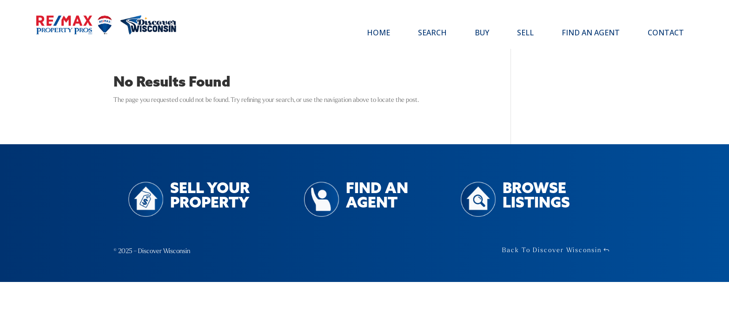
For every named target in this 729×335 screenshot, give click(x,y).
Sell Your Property (210, 196)
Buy (482, 33)
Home (378, 33)
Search (432, 33)
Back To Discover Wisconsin (552, 250)
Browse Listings (536, 196)
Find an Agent (591, 33)
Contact (666, 33)
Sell (525, 33)
